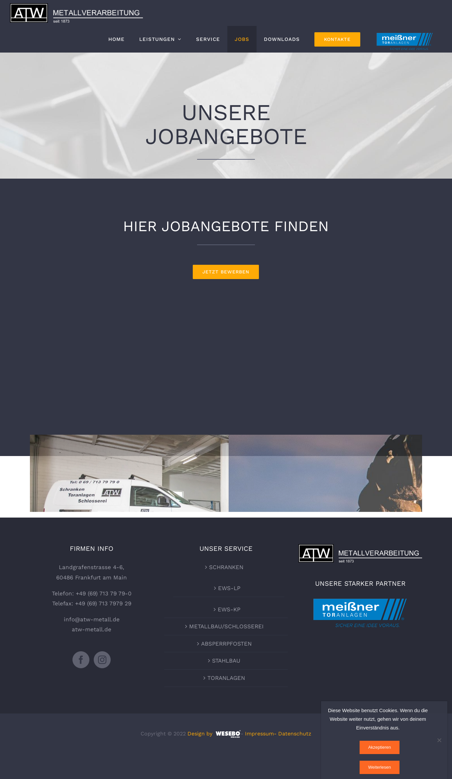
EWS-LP (229, 613)
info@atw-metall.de (92, 644)
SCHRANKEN (226, 592)
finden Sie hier (353, 494)
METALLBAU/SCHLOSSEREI (226, 651)
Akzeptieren (379, 747)
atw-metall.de (91, 654)
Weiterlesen (379, 767)
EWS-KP (229, 634)
